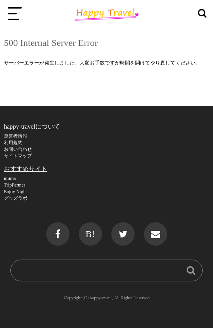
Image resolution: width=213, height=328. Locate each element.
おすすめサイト (25, 169)
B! (90, 234)
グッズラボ (15, 198)
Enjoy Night (15, 191)
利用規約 (13, 142)
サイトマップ (18, 156)
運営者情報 (15, 136)
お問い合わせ (18, 149)
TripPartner (14, 185)
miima (10, 178)
